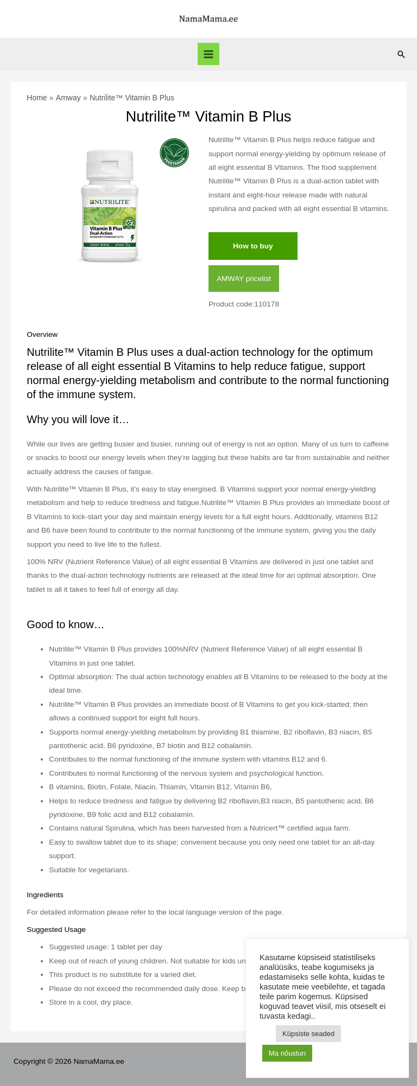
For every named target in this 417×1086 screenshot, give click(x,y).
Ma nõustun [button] (287, 1053)
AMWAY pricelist (244, 278)
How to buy (253, 246)
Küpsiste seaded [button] (308, 1034)
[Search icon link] (401, 54)
